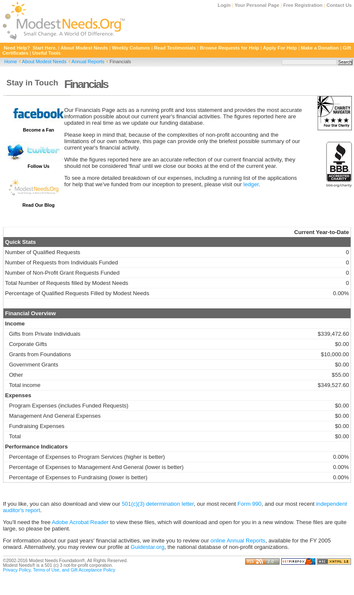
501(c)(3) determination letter (157, 504)
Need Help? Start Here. (30, 47)
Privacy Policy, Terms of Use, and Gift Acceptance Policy (59, 570)
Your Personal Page (257, 5)
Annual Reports (87, 61)
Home (10, 61)
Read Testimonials (175, 47)
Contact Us (339, 5)
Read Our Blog (38, 205)
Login (224, 5)
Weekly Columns (131, 47)
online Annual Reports (238, 540)
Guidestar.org (147, 547)
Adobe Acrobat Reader (80, 522)
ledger (251, 184)
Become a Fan (38, 129)
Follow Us (39, 166)
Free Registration (303, 5)
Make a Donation (320, 47)
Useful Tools (47, 53)
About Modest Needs (84, 47)
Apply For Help (280, 47)
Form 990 (250, 504)
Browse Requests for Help (229, 47)
